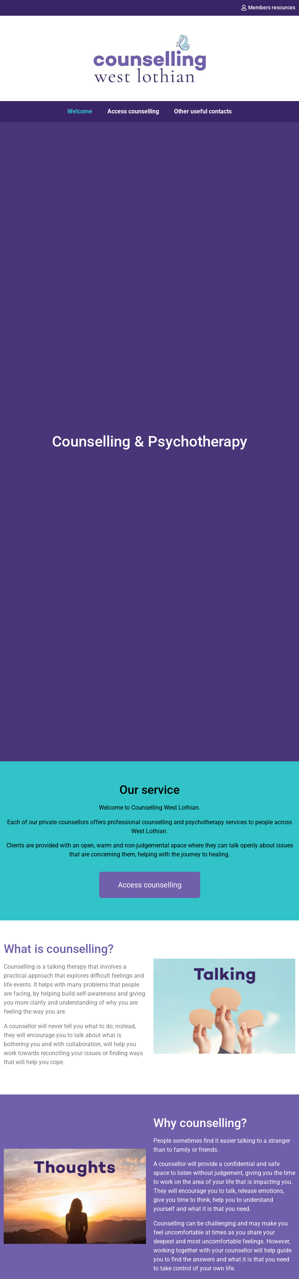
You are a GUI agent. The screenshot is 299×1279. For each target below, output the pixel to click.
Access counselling (133, 111)
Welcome (79, 111)
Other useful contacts (203, 111)
